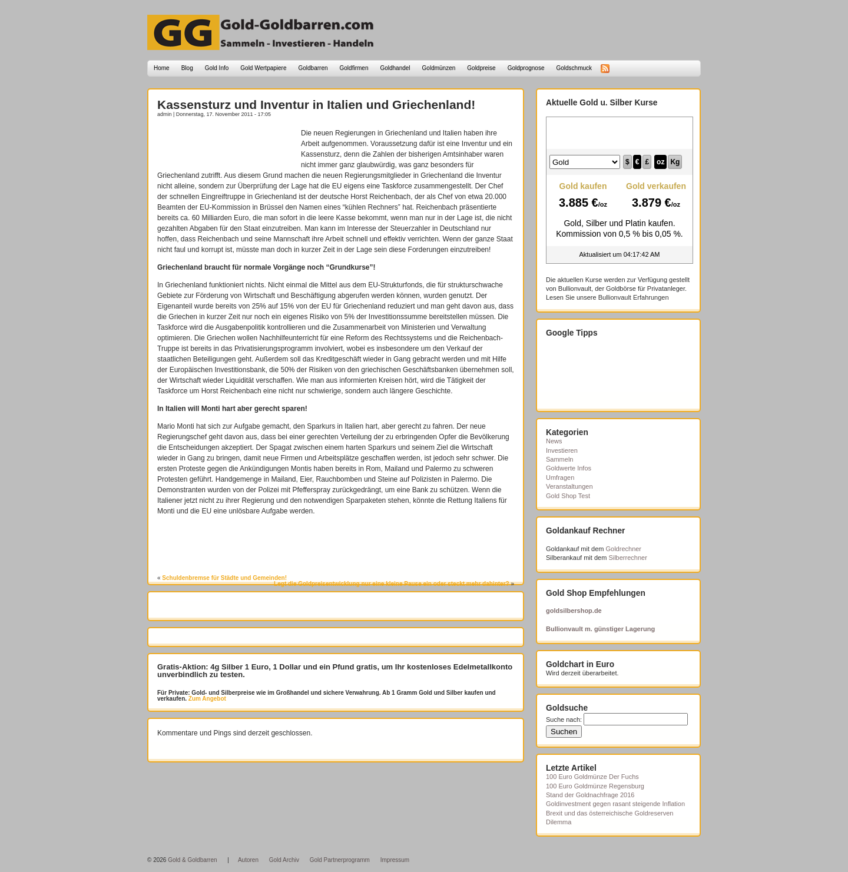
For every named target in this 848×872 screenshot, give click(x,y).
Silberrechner (627, 557)
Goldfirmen (354, 68)
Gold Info (217, 68)
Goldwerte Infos (568, 468)
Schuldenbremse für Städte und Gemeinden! (224, 578)
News (554, 441)
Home (162, 68)
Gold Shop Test (568, 495)
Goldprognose (526, 68)
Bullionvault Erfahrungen (633, 297)
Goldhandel (395, 68)
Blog (187, 68)
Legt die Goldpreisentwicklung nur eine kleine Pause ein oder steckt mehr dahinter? (391, 584)
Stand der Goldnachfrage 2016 (590, 794)
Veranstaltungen (569, 486)
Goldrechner (624, 548)
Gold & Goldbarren (192, 860)
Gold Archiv (284, 860)
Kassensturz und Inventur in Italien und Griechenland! (316, 104)
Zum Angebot (206, 698)
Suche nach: (564, 719)
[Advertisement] (226, 145)
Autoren (248, 860)
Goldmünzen (439, 68)
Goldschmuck (574, 68)
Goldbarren (313, 68)
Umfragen (560, 477)
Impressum (394, 860)
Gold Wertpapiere (263, 68)
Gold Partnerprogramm (340, 860)
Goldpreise (481, 68)
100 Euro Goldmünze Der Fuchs (592, 776)
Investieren (562, 450)
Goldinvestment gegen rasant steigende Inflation (615, 803)
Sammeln (559, 459)
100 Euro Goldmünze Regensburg (595, 786)
